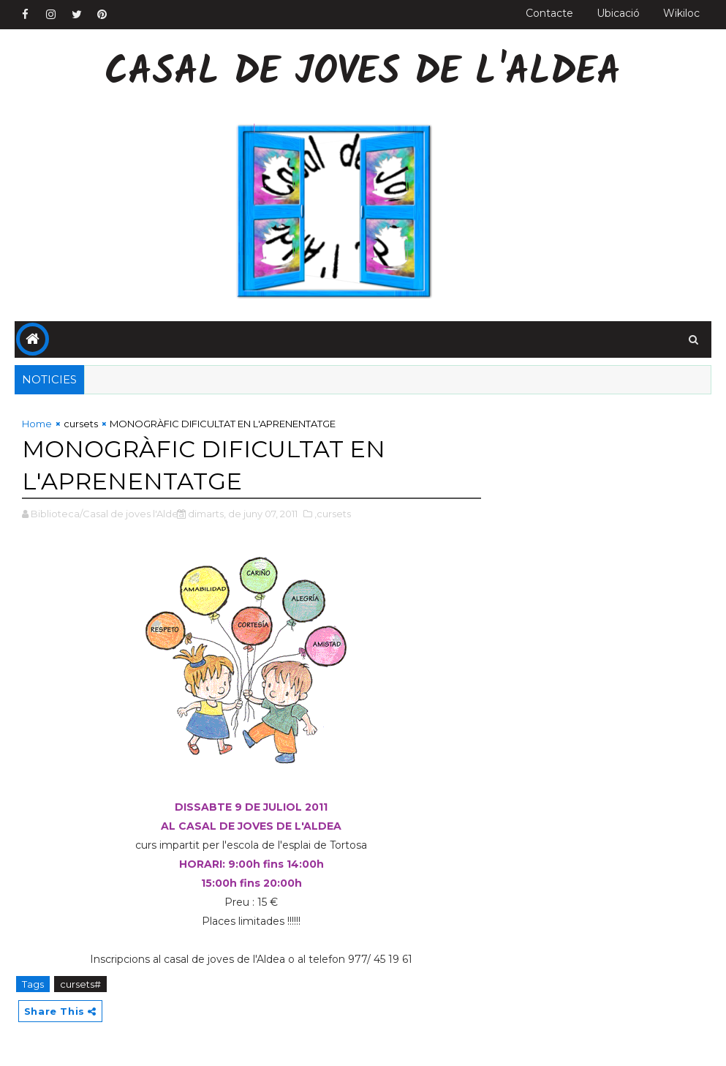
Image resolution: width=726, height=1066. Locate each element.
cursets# (80, 984)
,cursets (332, 513)
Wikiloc (681, 13)
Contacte (549, 13)
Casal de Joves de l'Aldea (363, 73)
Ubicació (618, 13)
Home (37, 423)
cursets (81, 423)
